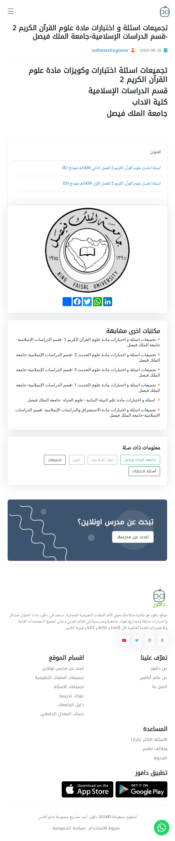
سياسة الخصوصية (69, 828)
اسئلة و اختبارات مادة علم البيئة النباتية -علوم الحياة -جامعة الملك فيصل (93, 400)
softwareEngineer (110, 51)
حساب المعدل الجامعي (62, 714)
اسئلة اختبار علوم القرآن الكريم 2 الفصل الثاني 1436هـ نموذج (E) (111, 168)
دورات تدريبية (71, 696)
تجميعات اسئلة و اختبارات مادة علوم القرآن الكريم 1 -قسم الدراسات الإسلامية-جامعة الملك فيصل (88, 342)
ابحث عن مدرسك (133, 537)
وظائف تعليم (155, 749)
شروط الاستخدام (104, 828)
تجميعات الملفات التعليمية (59, 678)
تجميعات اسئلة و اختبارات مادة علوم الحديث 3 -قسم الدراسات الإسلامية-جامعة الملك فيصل (88, 372)
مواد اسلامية (103, 459)
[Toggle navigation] (11, 11)
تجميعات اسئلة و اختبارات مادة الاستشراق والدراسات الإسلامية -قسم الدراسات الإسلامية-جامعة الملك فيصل (87, 412)
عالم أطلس (46, 817)
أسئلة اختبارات (144, 471)
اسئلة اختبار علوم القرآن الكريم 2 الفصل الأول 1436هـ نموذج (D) (112, 183)
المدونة (160, 758)
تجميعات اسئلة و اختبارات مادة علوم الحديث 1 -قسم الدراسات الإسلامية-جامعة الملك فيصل (88, 387)
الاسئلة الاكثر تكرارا (149, 739)
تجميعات (55, 459)
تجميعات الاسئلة (69, 687)
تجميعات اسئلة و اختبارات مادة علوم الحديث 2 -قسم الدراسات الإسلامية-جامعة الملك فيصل (88, 357)
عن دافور (159, 668)
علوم (77, 459)
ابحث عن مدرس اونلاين (63, 668)
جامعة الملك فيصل (140, 459)
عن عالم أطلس (153, 678)
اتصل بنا (159, 687)
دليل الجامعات (71, 705)
